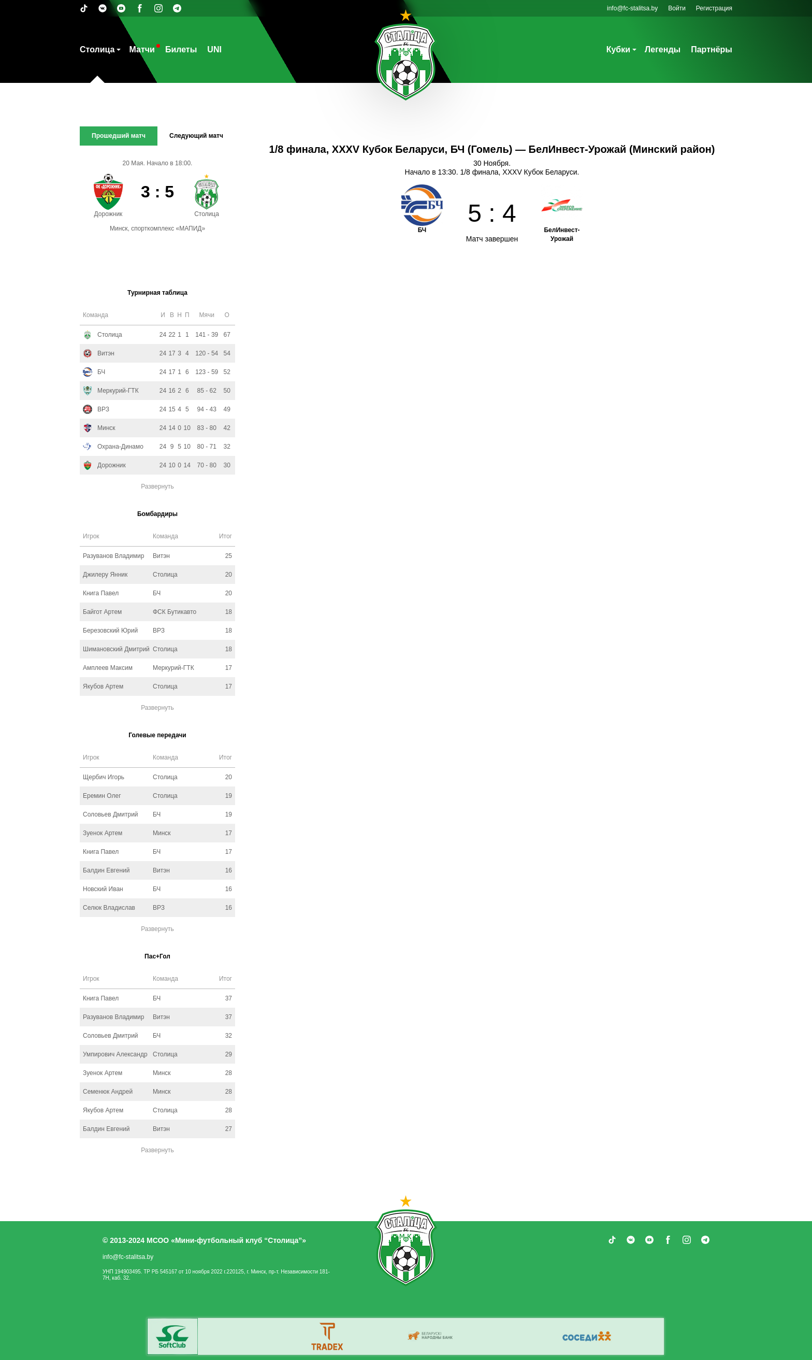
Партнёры (711, 49)
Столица (97, 49)
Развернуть (157, 486)
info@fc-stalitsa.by (632, 8)
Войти (677, 8)
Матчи (141, 49)
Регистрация (714, 8)
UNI (214, 49)
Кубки (618, 49)
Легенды (662, 49)
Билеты (181, 49)
